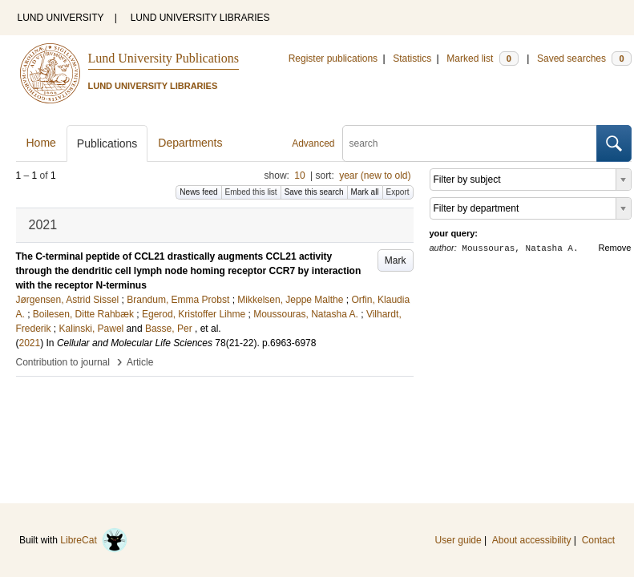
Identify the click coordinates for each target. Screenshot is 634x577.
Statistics (412, 58)
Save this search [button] (314, 192)
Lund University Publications (163, 58)
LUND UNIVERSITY (61, 17)
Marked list (482, 58)
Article (140, 362)
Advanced (313, 143)
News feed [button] (198, 192)
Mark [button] (395, 260)
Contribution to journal (63, 362)
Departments (190, 142)
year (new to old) (374, 175)
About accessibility (531, 540)
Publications (107, 143)
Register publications (333, 58)
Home (41, 142)
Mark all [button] (365, 192)
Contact (598, 540)
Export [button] (398, 192)
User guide (458, 540)
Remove (615, 247)
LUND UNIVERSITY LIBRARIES (200, 17)
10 (299, 175)
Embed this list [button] (251, 192)
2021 (30, 343)
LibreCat (93, 540)
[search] (469, 143)
